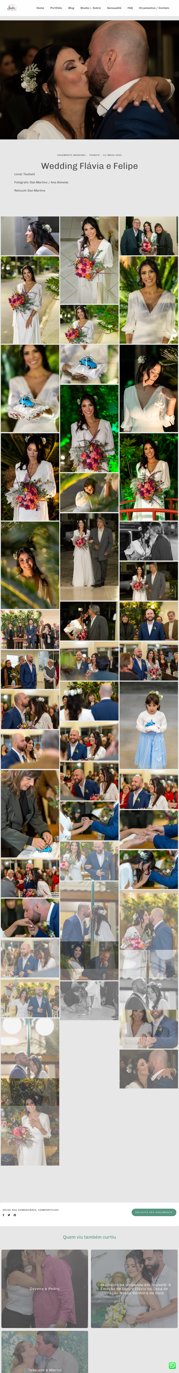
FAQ (130, 8)
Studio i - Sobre (90, 8)
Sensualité (114, 8)
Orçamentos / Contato (154, 8)
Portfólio (56, 8)
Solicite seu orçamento (154, 1212)
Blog (71, 8)
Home (40, 8)
